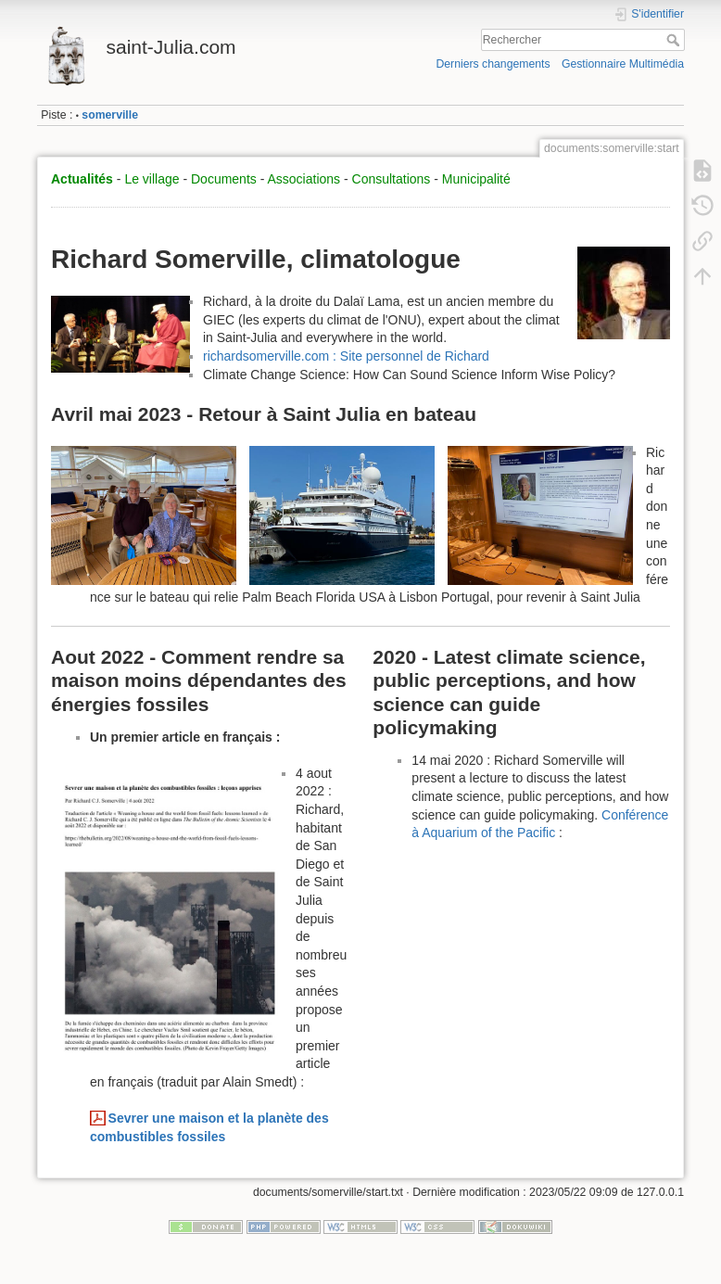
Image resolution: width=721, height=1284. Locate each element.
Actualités (82, 179)
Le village (151, 179)
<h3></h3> (543, 954)
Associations (303, 179)
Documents (224, 179)
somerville (110, 114)
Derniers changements (493, 63)
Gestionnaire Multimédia (623, 63)
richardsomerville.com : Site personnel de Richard (346, 356)
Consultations (391, 179)
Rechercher (675, 39)
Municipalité (476, 179)
